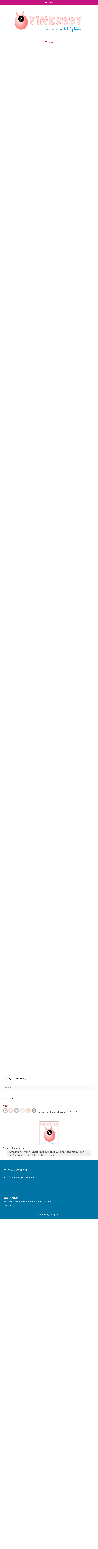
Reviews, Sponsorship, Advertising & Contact (27, 1202)
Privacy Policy (10, 1198)
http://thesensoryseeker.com (18, 1177)
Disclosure (9, 1206)
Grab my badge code (14, 1148)
